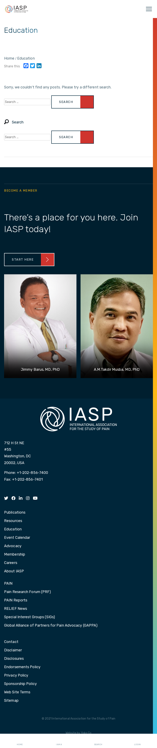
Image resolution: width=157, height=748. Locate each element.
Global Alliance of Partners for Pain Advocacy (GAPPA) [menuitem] (51, 626)
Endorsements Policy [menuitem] (22, 667)
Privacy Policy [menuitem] (16, 675)
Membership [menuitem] (14, 555)
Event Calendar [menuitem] (17, 538)
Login (137, 741)
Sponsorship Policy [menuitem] (20, 684)
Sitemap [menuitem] (11, 701)
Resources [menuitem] (13, 521)
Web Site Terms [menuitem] (17, 692)
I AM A (59, 741)
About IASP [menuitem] (14, 571)
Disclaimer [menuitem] (13, 650)
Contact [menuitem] (11, 642)
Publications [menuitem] (14, 513)
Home (20, 741)
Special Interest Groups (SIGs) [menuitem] (29, 617)
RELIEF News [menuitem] (15, 609)
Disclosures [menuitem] (14, 659)
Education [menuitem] (13, 529)
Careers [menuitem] (10, 563)
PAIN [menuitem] (8, 584)
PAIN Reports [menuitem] (15, 600)
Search (98, 741)
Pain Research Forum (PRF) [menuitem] (27, 592)
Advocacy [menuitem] (12, 546)
